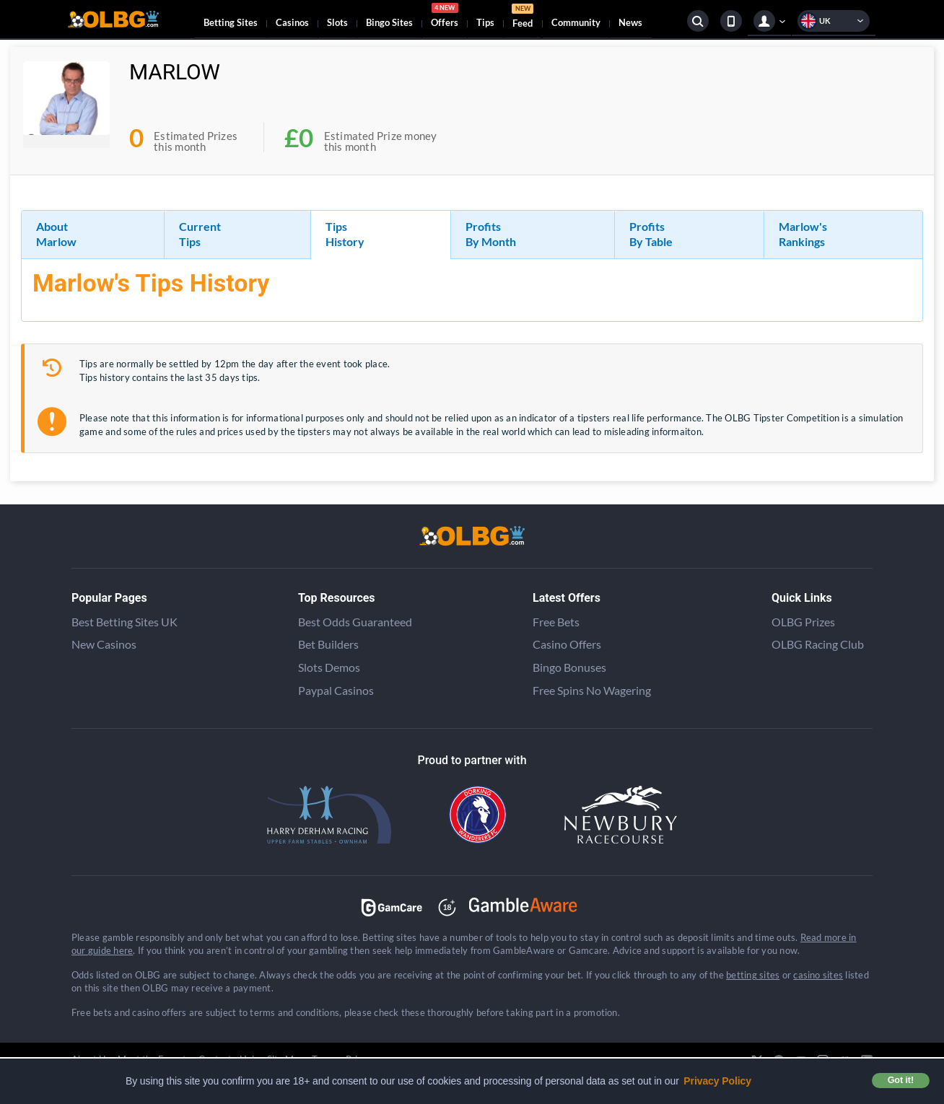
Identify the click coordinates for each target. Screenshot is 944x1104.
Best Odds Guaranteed (355, 621)
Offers (444, 17)
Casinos (292, 22)
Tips (485, 22)
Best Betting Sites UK (124, 621)
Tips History (344, 233)
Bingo (389, 22)
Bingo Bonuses (569, 667)
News (630, 22)
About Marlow (56, 233)
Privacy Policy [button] (717, 1081)
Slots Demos (329, 667)
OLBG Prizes (803, 621)
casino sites (818, 975)
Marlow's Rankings (803, 233)
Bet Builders (328, 644)
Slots (337, 22)
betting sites (752, 975)
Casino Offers (567, 644)
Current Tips (200, 233)
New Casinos (103, 644)
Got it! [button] (901, 1080)
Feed (522, 17)
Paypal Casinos (336, 690)
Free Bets (556, 621)
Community (575, 22)
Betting (231, 22)
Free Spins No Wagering (592, 690)
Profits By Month (491, 233)
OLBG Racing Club (818, 644)
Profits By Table (651, 233)
